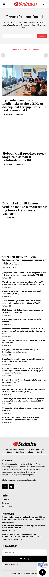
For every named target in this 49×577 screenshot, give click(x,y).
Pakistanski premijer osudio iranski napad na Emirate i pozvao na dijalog (23, 360)
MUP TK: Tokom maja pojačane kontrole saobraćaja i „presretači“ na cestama (20, 418)
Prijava (24, 559)
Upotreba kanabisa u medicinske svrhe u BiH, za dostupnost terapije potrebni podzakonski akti (24, 105)
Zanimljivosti (7, 539)
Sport (4, 531)
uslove (15, 564)
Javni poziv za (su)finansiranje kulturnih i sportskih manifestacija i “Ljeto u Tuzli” (21, 302)
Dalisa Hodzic (7, 114)
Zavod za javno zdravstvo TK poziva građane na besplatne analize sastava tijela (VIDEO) (23, 399)
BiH (3, 522)
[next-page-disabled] (46, 55)
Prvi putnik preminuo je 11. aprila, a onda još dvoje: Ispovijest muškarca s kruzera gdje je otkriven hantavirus (22, 370)
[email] (24, 552)
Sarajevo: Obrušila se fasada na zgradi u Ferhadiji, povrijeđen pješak (21, 351)
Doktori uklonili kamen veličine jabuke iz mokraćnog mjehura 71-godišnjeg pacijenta (24, 208)
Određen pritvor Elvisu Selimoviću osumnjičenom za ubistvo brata (24, 260)
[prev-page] (3, 55)
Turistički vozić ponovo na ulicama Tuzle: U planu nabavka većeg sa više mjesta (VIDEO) (23, 283)
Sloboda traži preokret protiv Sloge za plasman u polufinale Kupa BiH (24, 156)
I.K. (4, 217)
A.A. (4, 267)
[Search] (42, 36)
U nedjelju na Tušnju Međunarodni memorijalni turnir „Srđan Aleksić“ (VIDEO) (23, 390)
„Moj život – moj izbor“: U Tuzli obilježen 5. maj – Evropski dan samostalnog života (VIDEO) (24, 274)
